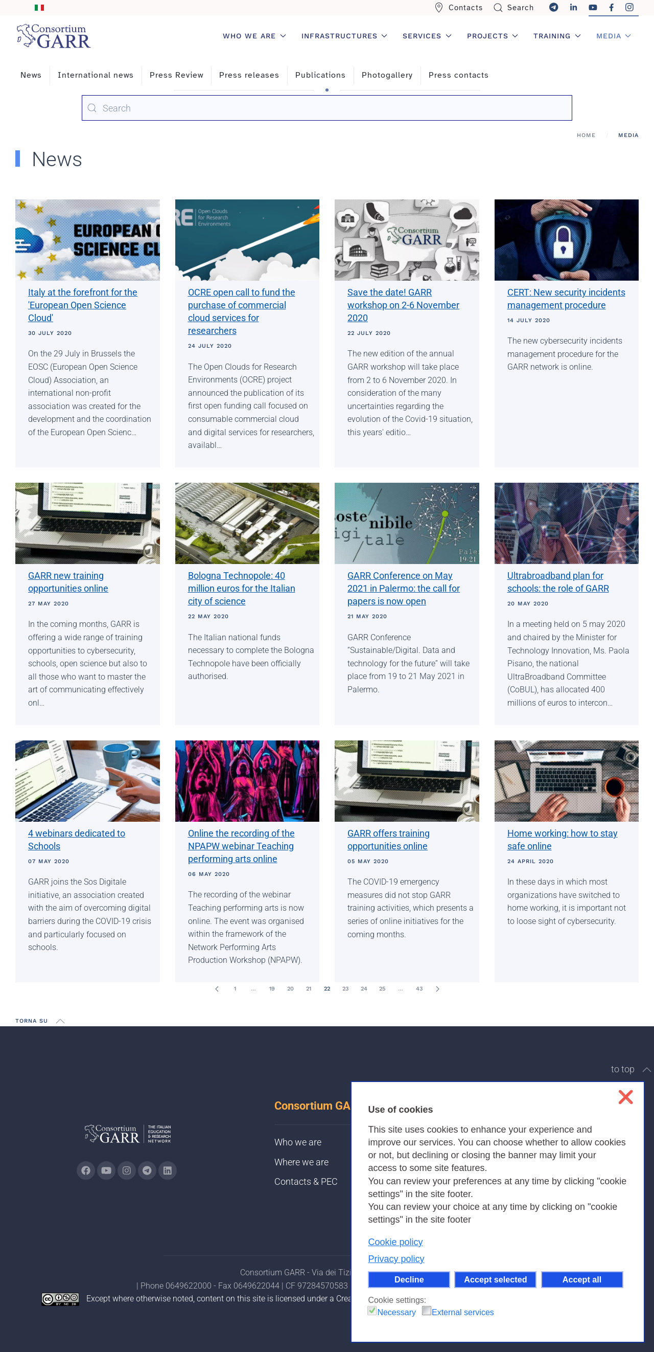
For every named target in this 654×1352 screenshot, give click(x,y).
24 (364, 988)
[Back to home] (53, 35)
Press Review (176, 75)
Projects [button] (493, 36)
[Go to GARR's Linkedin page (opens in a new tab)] (167, 1170)
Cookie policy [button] (395, 1242)
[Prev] (216, 989)
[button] (60, 1021)
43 (419, 988)
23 (345, 988)
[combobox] (327, 108)
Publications (320, 75)
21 (308, 988)
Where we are (301, 1162)
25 (382, 988)
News (31, 75)
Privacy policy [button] (396, 1259)
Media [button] (614, 36)
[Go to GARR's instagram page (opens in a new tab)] (127, 1170)
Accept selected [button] (495, 1279)
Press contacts (459, 75)
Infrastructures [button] (344, 36)
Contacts (458, 8)
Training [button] (557, 36)
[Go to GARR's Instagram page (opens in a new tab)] (86, 1170)
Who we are (297, 1142)
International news (96, 75)
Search (513, 8)
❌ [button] (626, 1097)
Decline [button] (409, 1279)
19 (272, 988)
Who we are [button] (254, 36)
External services (463, 1312)
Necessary (396, 1312)
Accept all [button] (582, 1279)
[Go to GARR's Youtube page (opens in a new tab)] (106, 1170)
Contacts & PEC (306, 1181)
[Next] (437, 989)
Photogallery (387, 75)
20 (290, 988)
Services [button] (427, 36)
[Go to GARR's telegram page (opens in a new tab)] (147, 1170)
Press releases (249, 75)
